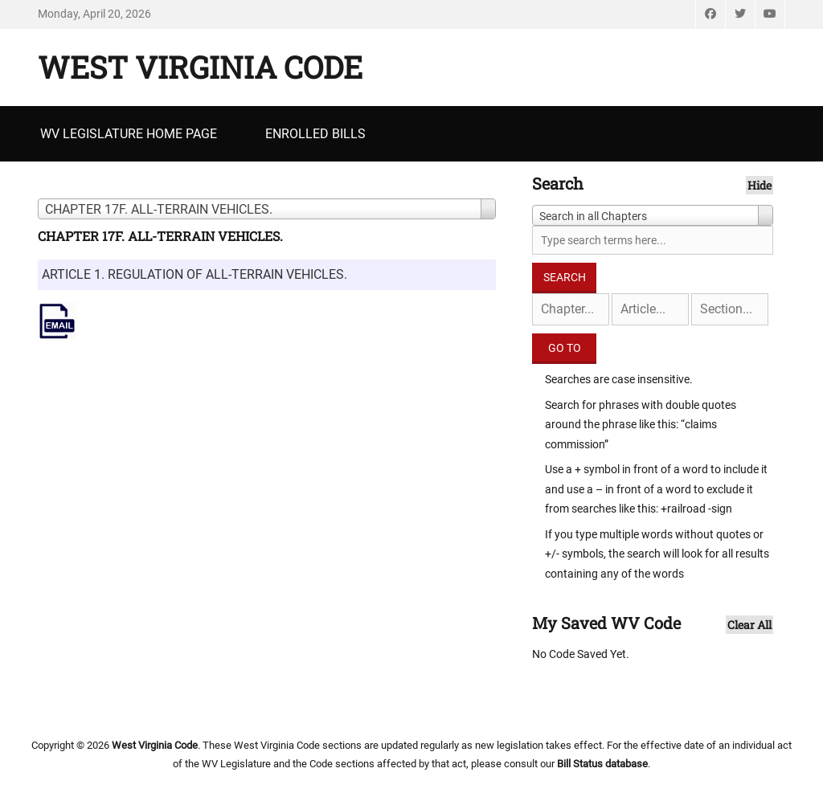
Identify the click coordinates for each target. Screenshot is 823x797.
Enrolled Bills (315, 133)
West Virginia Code (200, 67)
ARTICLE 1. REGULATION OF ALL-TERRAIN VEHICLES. (194, 274)
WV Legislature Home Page (128, 133)
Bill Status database (602, 764)
